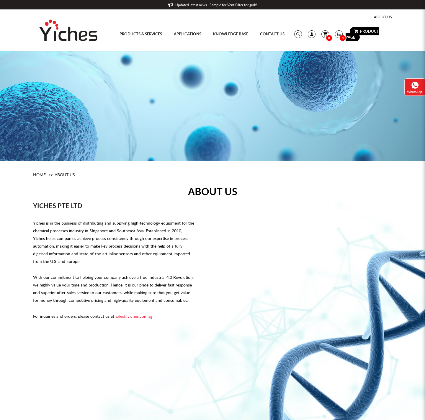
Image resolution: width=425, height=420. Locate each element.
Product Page (362, 34)
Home (39, 174)
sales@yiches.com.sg (133, 316)
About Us (383, 16)
